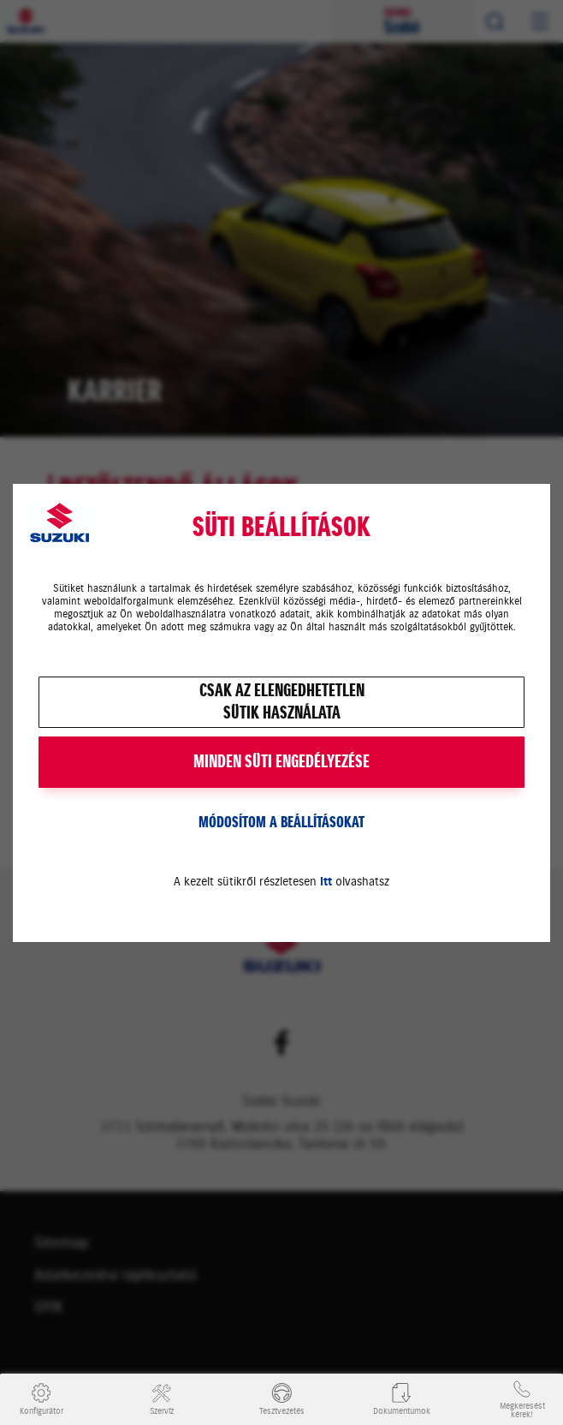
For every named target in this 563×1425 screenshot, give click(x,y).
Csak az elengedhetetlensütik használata (281, 702)
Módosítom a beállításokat (281, 822)
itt (326, 881)
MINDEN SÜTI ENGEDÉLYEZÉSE (281, 761)
